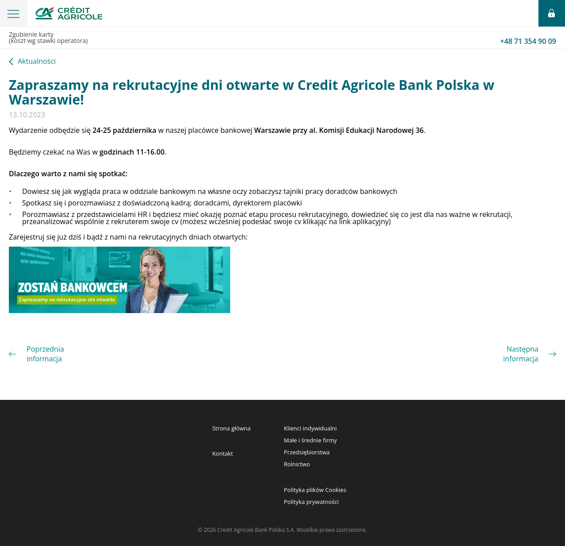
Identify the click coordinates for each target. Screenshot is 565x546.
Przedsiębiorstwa (307, 452)
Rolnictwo (297, 464)
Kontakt (222, 453)
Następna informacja (520, 354)
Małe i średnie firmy (310, 440)
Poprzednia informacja (45, 354)
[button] (13, 13)
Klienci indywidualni (310, 428)
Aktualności (37, 62)
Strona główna (231, 428)
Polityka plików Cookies (315, 490)
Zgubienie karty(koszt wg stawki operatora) (282, 38)
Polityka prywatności (311, 502)
